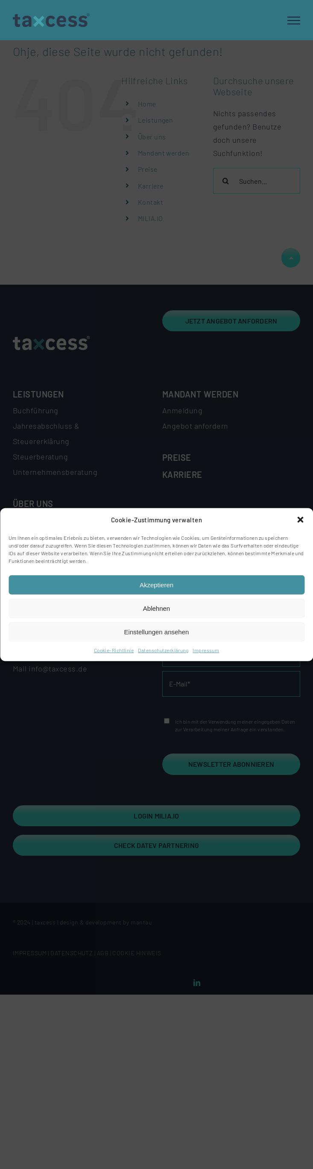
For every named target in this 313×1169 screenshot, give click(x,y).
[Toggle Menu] (294, 20)
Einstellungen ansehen (156, 632)
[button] (300, 519)
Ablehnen (156, 608)
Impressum (206, 650)
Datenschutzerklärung (163, 650)
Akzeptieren (156, 585)
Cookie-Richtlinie (114, 650)
